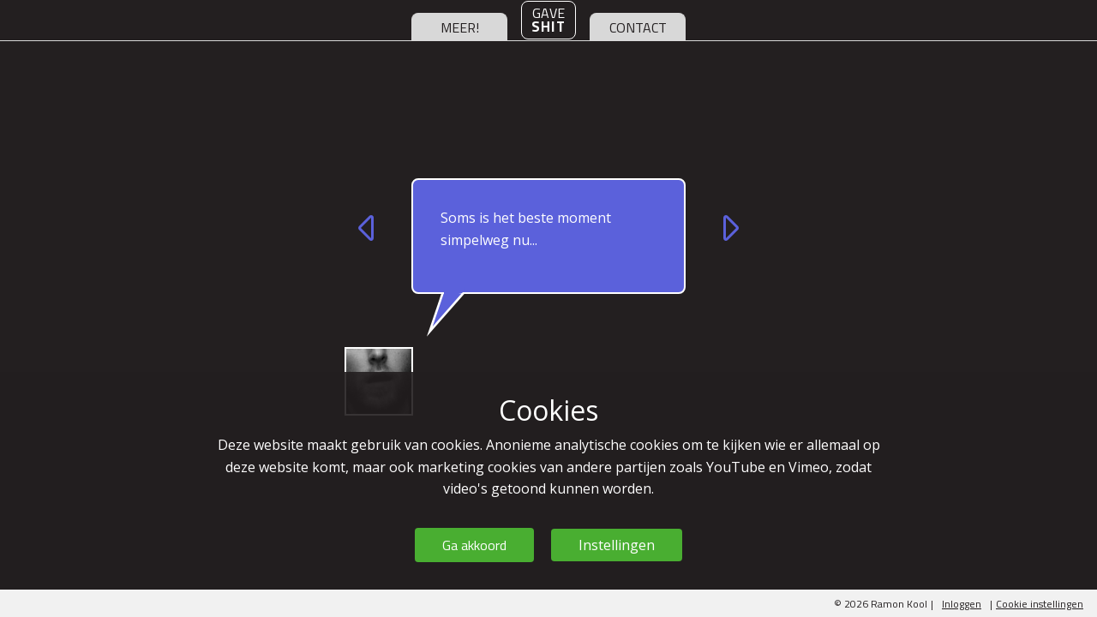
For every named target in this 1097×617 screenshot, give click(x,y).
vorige (368, 228)
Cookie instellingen (1039, 604)
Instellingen (616, 545)
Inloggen (961, 604)
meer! (460, 27)
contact (638, 27)
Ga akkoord (474, 545)
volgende (728, 228)
